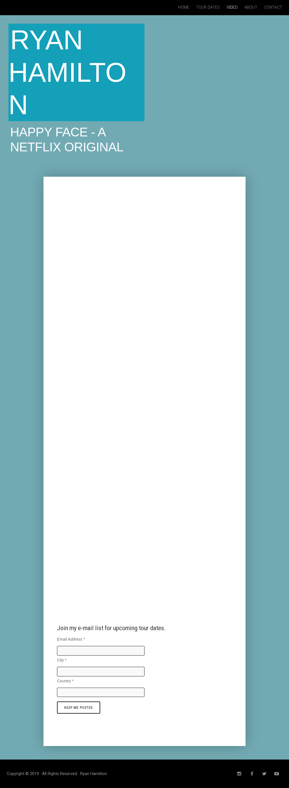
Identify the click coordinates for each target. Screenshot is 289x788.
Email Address (71, 639)
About (250, 7)
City (61, 660)
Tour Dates (208, 7)
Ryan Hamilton (67, 72)
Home (183, 7)
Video (232, 7)
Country (65, 681)
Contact (273, 7)
